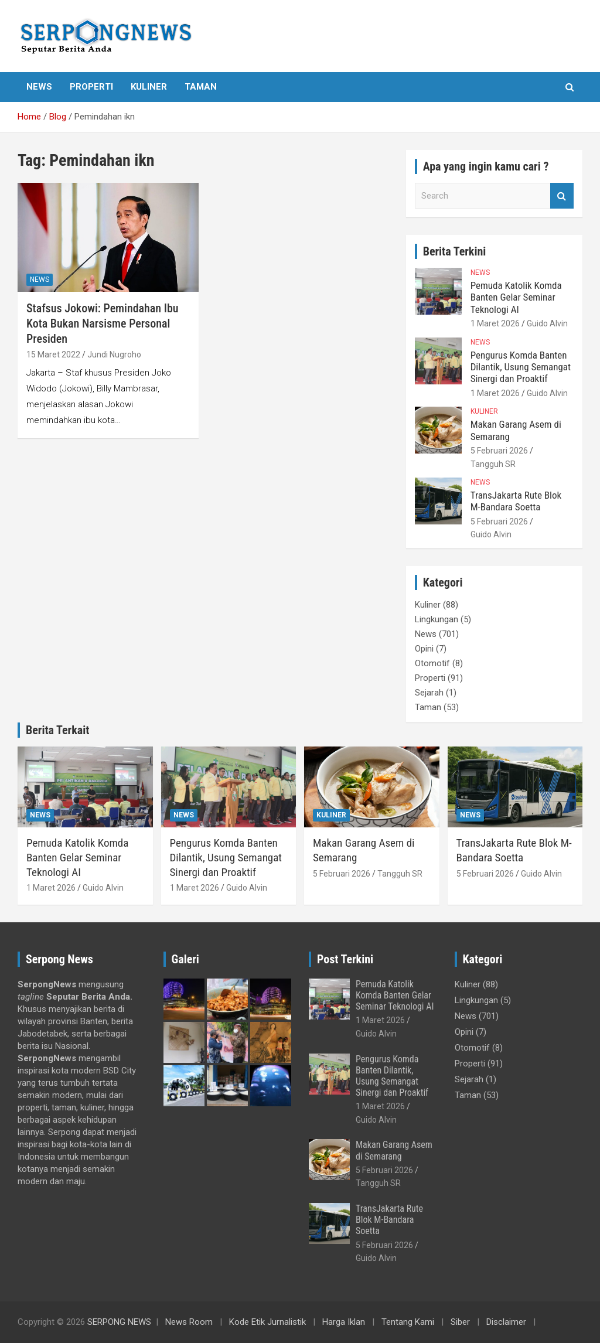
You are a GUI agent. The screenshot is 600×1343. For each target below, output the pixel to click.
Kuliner (149, 86)
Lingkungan (436, 619)
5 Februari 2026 (499, 450)
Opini (424, 648)
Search (562, 196)
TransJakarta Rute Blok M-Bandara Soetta (516, 501)
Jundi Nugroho (114, 354)
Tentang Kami (407, 1322)
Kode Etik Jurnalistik (267, 1322)
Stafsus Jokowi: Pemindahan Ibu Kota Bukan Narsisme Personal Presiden (102, 323)
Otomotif (432, 663)
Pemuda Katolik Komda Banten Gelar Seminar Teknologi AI (516, 297)
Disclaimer (506, 1322)
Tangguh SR (493, 464)
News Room (189, 1322)
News (39, 86)
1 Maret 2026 (495, 323)
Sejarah (429, 692)
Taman (201, 86)
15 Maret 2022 (53, 354)
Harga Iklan (343, 1322)
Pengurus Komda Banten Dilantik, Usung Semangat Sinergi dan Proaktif (521, 367)
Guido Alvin (547, 323)
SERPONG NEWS (119, 1322)
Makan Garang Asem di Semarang (394, 1150)
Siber (460, 1322)
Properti (91, 86)
